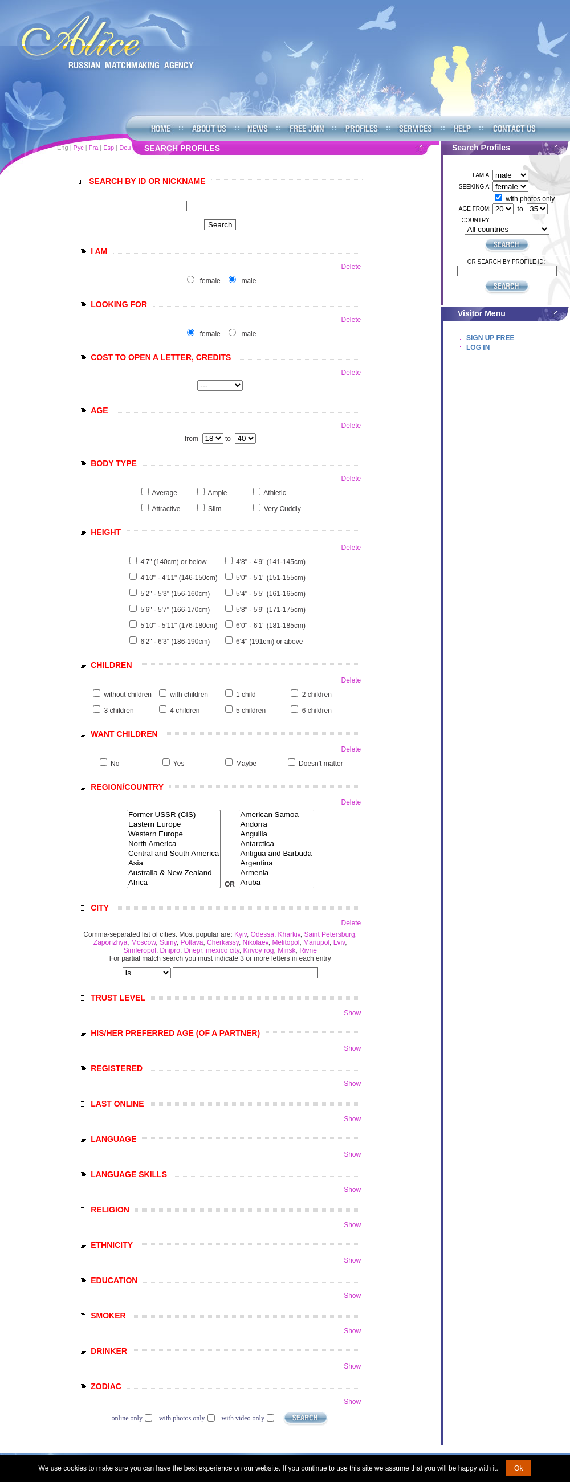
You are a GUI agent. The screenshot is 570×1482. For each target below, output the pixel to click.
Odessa (262, 934)
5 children (251, 711)
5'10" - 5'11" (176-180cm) (179, 626)
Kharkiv (289, 934)
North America (173, 844)
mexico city (222, 950)
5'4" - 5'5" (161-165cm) (271, 594)
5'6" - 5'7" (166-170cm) (175, 610)
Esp (108, 147)
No (115, 763)
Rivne (308, 950)
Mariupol (316, 942)
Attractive (166, 509)
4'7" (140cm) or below (174, 562)
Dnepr (193, 950)
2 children (317, 695)
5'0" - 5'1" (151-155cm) (271, 578)
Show (352, 1013)
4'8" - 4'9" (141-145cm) (271, 562)
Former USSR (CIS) (173, 815)
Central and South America (173, 854)
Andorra (276, 825)
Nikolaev (255, 942)
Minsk (286, 950)
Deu (125, 147)
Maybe (246, 763)
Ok (518, 1468)
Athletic (274, 493)
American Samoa (276, 815)
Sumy (168, 942)
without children (128, 695)
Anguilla (276, 834)
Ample (217, 493)
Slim (214, 509)
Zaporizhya (110, 942)
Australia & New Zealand (173, 873)
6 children (317, 711)
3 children (119, 711)
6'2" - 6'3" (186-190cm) (175, 642)
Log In (478, 348)
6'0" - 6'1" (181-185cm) (271, 626)
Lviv (339, 942)
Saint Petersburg (329, 934)
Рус (79, 147)
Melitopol (285, 942)
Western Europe (173, 834)
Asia (173, 863)
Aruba (276, 883)
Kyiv (240, 934)
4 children (184, 711)
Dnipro (170, 950)
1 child (246, 695)
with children (189, 695)
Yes (179, 763)
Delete (351, 267)
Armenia (276, 873)
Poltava (191, 942)
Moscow (143, 942)
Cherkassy (223, 942)
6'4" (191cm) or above (269, 642)
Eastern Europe (173, 825)
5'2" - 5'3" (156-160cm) (175, 594)
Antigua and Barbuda (276, 854)
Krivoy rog (258, 950)
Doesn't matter (321, 763)
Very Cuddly (282, 509)
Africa (173, 883)
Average (164, 493)
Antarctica (276, 844)
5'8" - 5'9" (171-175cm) (271, 610)
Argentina (276, 863)
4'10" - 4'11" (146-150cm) (179, 578)
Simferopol (140, 950)
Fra (94, 147)
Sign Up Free (490, 338)
